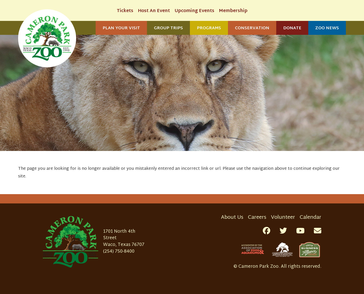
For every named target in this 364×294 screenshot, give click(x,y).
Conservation (252, 28)
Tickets (125, 11)
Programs (209, 28)
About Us (232, 217)
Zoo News (327, 28)
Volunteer (283, 217)
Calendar (310, 217)
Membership (233, 11)
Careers (257, 217)
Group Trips (168, 28)
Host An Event (154, 11)
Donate (292, 28)
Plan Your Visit (121, 28)
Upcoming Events (194, 11)
